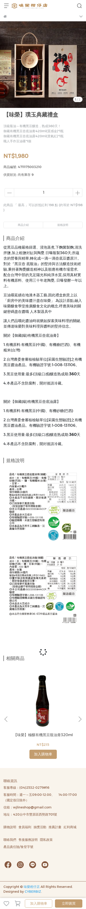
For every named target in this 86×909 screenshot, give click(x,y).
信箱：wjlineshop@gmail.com (27, 807)
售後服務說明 (28, 840)
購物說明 (9, 827)
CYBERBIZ (33, 891)
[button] (80, 719)
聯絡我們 (9, 840)
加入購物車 (38, 903)
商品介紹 (23, 225)
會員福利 (24, 827)
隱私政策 (46, 840)
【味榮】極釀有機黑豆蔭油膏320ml (43, 735)
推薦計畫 (55, 827)
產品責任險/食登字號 (18, 847)
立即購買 (69, 903)
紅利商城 (70, 827)
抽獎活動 (40, 827)
